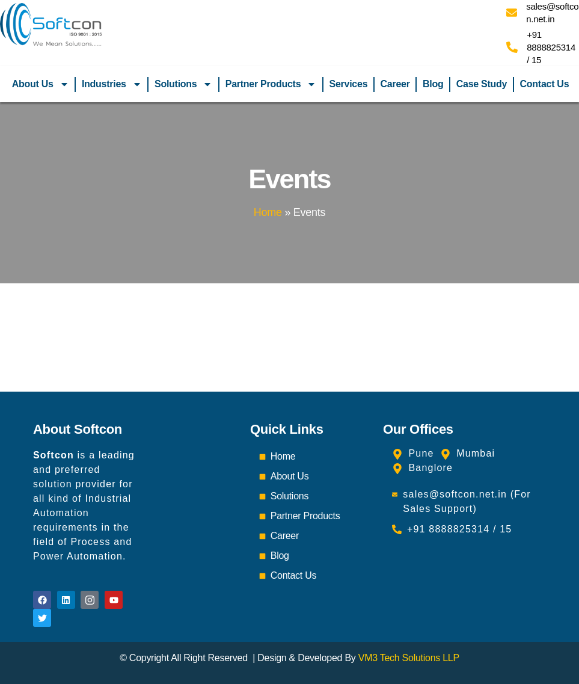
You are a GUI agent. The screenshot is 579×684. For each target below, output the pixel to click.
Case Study (481, 84)
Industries (112, 84)
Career (395, 84)
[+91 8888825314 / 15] (512, 47)
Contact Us (544, 84)
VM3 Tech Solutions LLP (408, 658)
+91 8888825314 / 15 (551, 47)
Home (268, 212)
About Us (40, 84)
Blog (433, 84)
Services (348, 84)
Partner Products (271, 84)
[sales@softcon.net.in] (511, 12)
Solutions (183, 84)
